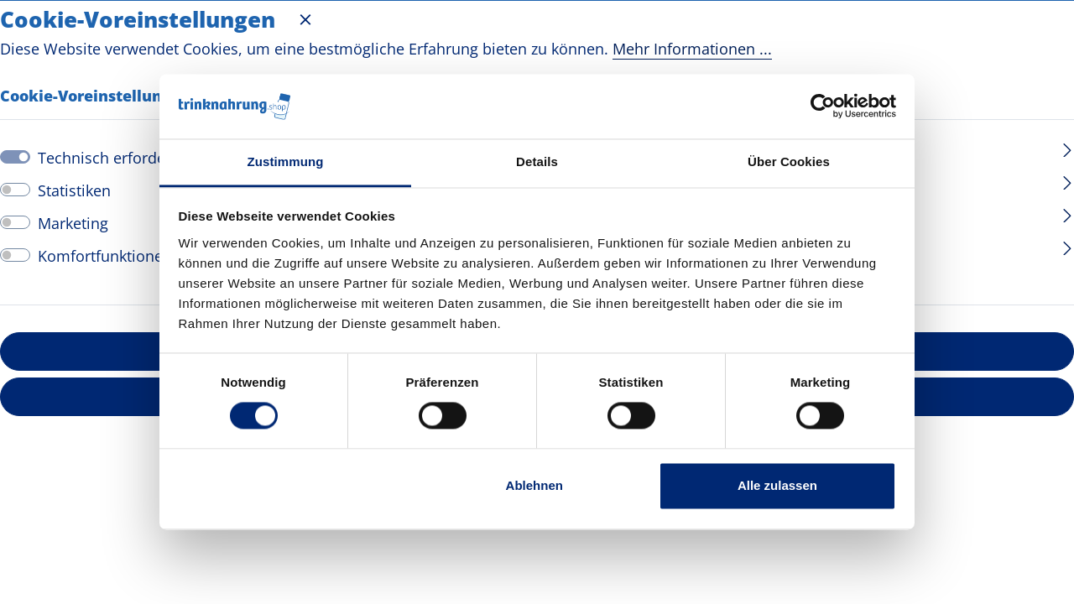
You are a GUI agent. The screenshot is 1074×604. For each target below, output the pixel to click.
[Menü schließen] (305, 19)
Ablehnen (534, 485)
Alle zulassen (777, 485)
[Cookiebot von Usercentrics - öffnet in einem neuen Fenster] (822, 106)
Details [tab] (537, 161)
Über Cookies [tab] (789, 161)
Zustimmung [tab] (286, 161)
